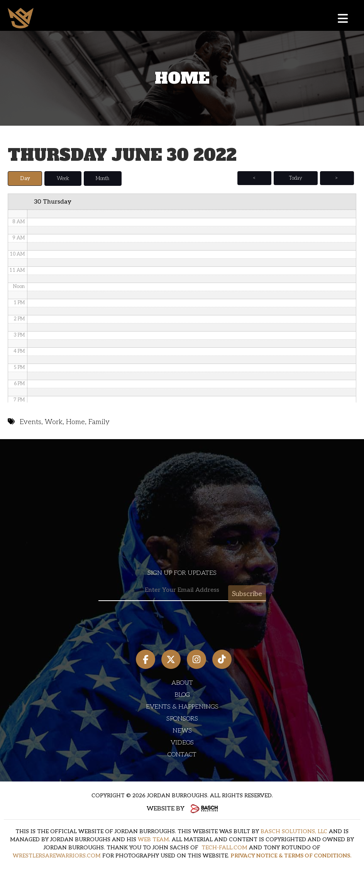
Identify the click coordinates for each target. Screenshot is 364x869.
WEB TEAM (153, 839)
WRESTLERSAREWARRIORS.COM (57, 855)
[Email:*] (182, 590)
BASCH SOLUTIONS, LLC (294, 831)
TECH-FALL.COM (224, 847)
